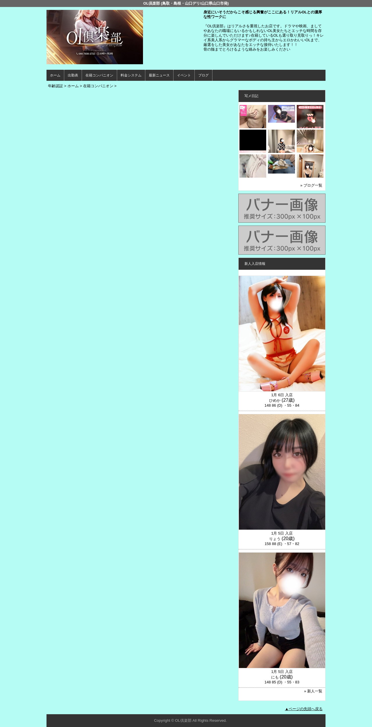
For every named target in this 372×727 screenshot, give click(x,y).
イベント (184, 75)
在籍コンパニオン (99, 75)
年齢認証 (55, 86)
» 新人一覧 (313, 691)
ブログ (203, 75)
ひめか (274, 400)
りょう (274, 539)
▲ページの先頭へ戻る (304, 709)
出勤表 (73, 75)
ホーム (55, 75)
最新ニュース (159, 75)
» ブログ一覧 (311, 185)
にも (275, 677)
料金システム (131, 75)
